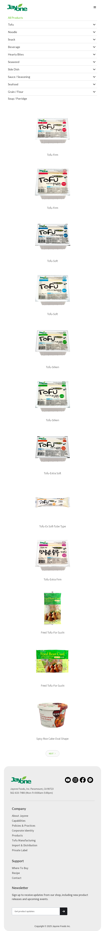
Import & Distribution (24, 845)
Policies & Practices (23, 825)
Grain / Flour (15, 91)
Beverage (14, 47)
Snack (11, 39)
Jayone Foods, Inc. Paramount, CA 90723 (32, 788)
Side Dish (13, 69)
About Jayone (20, 816)
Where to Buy (20, 868)
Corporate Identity (23, 830)
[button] (95, 7)
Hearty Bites (16, 54)
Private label (19, 850)
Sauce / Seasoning (19, 77)
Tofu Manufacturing (24, 840)
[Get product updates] (36, 911)
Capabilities (18, 820)
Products (17, 835)
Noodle (12, 32)
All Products (15, 17)
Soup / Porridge (17, 98)
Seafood (13, 84)
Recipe (16, 873)
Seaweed (13, 62)
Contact (16, 878)
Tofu (11, 24)
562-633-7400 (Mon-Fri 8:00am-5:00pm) (31, 792)
